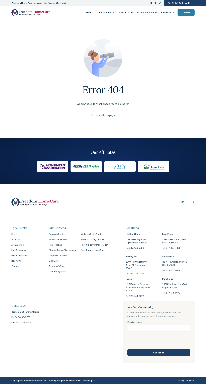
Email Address (134, 322)
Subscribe (158, 352)
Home (89, 12)
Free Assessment (147, 12)
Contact (168, 12)
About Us (126, 12)
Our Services (105, 12)
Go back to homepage (103, 115)
